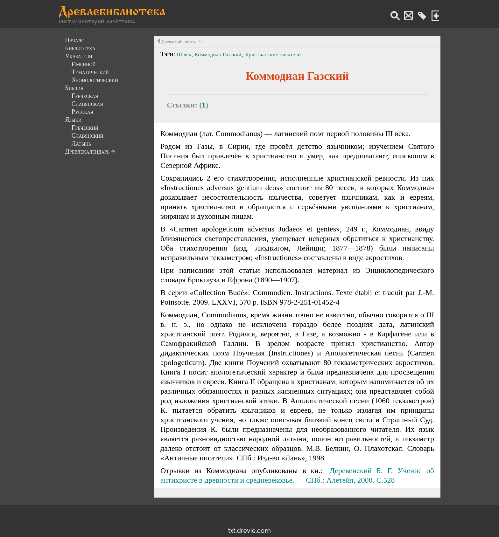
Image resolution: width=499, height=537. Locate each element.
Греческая (84, 95)
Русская (82, 111)
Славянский (87, 135)
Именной (83, 63)
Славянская (87, 103)
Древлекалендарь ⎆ (90, 151)
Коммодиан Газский (217, 55)
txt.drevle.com (249, 531)
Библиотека (80, 48)
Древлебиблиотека (112, 12)
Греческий (84, 127)
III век (184, 55)
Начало (75, 40)
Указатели (78, 55)
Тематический (90, 71)
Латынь (81, 143)
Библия (74, 87)
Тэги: (168, 54)
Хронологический (94, 79)
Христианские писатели (273, 55)
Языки (73, 119)
